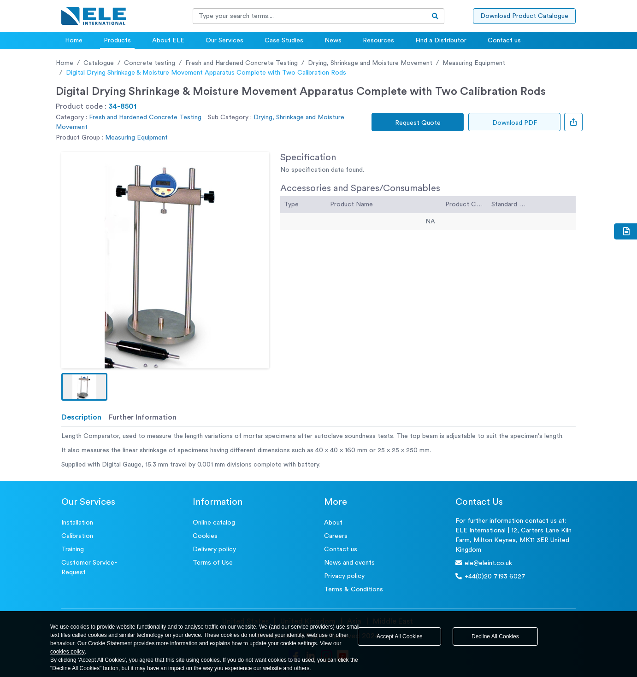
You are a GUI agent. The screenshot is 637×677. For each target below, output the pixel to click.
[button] (84, 387)
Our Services (224, 40)
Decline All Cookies (495, 636)
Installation (77, 522)
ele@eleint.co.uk (483, 563)
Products (117, 40)
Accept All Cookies (399, 636)
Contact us (504, 40)
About (333, 522)
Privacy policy (344, 576)
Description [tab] (81, 417)
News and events (349, 563)
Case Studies (284, 40)
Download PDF (514, 123)
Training (72, 549)
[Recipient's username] (310, 16)
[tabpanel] (318, 451)
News (333, 40)
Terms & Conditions (353, 589)
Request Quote (418, 123)
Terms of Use (213, 563)
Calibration (77, 536)
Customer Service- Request (89, 568)
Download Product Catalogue (524, 16)
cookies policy (67, 651)
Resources (378, 40)
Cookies (205, 536)
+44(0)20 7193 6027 (490, 576)
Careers (336, 536)
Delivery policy (214, 549)
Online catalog (214, 522)
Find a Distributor (440, 40)
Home (74, 40)
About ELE (168, 40)
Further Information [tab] (143, 417)
